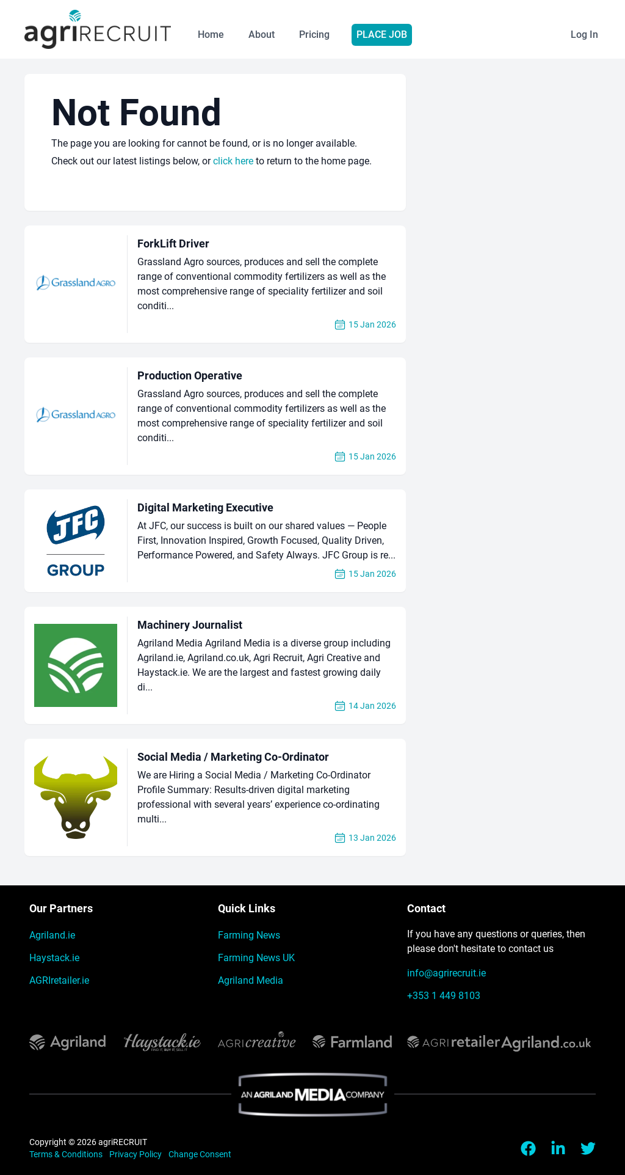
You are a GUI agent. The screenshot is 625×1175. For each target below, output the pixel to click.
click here (233, 161)
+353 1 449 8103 (443, 995)
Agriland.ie (52, 935)
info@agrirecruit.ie (446, 973)
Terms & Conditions (66, 1154)
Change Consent (199, 1154)
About (261, 34)
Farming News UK (256, 958)
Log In (584, 34)
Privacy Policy (136, 1154)
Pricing (314, 34)
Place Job (381, 34)
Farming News (249, 935)
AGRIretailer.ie (59, 980)
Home (211, 34)
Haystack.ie (54, 958)
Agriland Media (250, 980)
